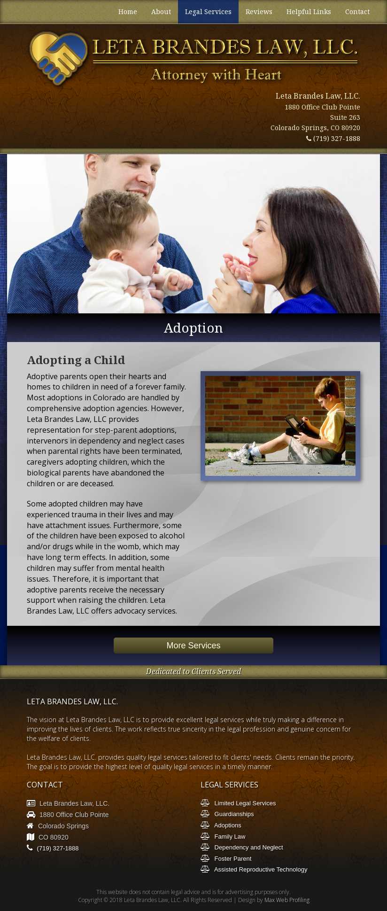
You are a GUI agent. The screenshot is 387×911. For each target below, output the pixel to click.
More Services (193, 645)
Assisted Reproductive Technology (254, 869)
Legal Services (208, 11)
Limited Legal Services (238, 803)
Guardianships (227, 814)
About (161, 11)
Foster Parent (226, 858)
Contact (357, 11)
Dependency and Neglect (242, 847)
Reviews (259, 11)
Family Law (223, 836)
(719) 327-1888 (333, 138)
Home (127, 11)
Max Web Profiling (287, 900)
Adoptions (221, 825)
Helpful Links (308, 11)
